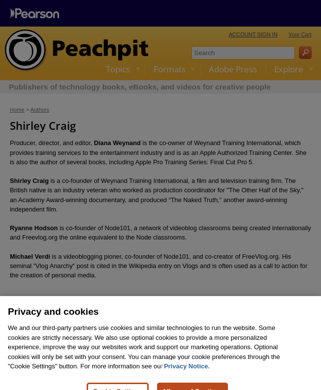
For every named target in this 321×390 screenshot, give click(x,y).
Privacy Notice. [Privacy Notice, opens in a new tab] (187, 372)
